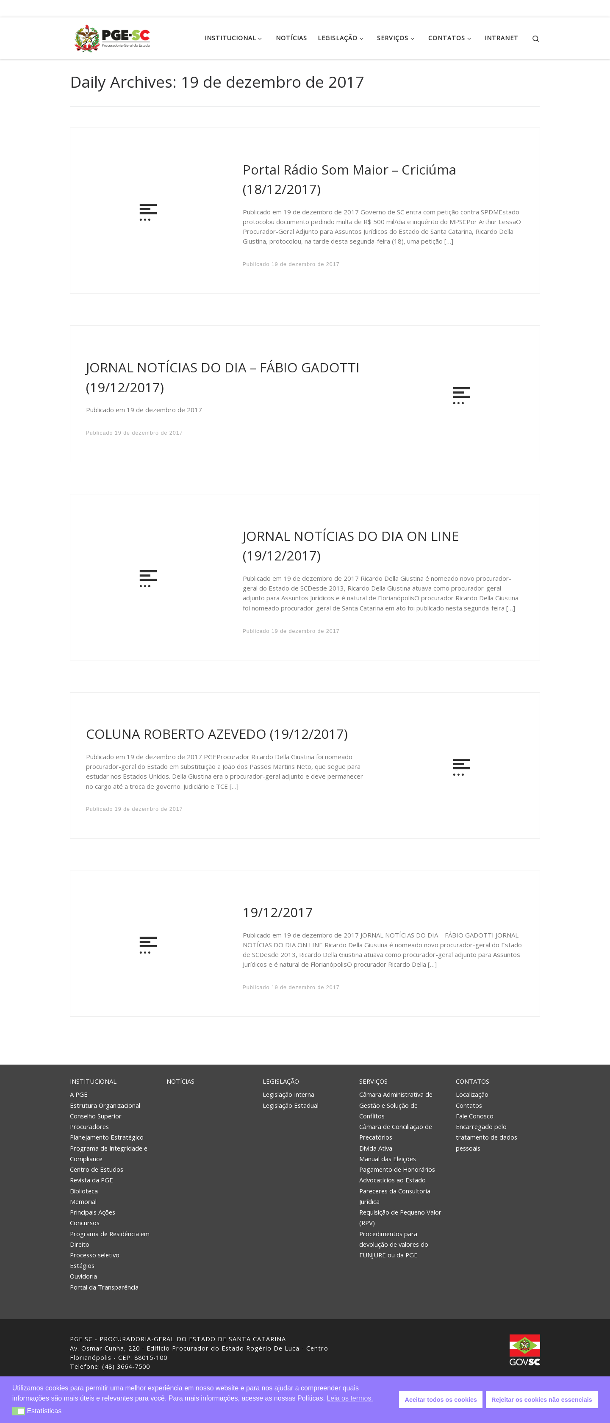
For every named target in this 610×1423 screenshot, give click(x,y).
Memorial (83, 1201)
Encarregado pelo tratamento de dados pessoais (486, 1137)
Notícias (180, 1081)
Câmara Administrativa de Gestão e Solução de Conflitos (396, 1105)
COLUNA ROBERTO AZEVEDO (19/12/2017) (217, 734)
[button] (18, 1411)
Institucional (93, 1081)
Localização (472, 1094)
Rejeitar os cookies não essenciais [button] (541, 1399)
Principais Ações (92, 1212)
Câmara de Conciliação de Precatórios (395, 1131)
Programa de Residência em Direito (110, 1238)
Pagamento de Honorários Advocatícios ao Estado (397, 1174)
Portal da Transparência (104, 1287)
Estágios (82, 1265)
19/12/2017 (278, 912)
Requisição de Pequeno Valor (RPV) (400, 1217)
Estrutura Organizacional (105, 1105)
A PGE (79, 1094)
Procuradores (89, 1126)
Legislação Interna (288, 1094)
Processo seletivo (94, 1255)
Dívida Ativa (375, 1148)
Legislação (281, 1081)
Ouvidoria (83, 1276)
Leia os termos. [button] (350, 1398)
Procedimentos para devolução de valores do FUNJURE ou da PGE (393, 1244)
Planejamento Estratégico (107, 1137)
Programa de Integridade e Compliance (108, 1153)
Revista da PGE (91, 1180)
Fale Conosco (475, 1116)
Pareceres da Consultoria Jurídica (394, 1196)
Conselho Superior (96, 1116)
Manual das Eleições (387, 1158)
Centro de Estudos (96, 1169)
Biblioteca (84, 1191)
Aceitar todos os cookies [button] (441, 1399)
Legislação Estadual (291, 1105)
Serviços (373, 1081)
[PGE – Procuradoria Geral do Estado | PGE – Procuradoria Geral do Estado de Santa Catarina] (112, 36)
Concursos (85, 1222)
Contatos (472, 1081)
